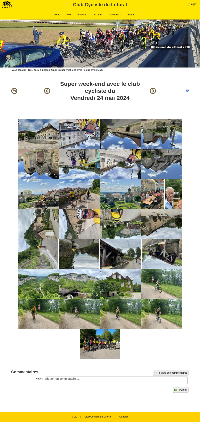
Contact (123, 416)
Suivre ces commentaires (170, 373)
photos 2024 (49, 70)
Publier (180, 390)
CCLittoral (33, 70)
